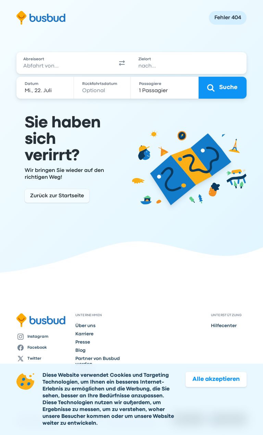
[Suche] (223, 88)
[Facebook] (43, 348)
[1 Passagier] (165, 87)
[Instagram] (43, 337)
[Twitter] (43, 359)
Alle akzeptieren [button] (216, 387)
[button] (122, 63)
